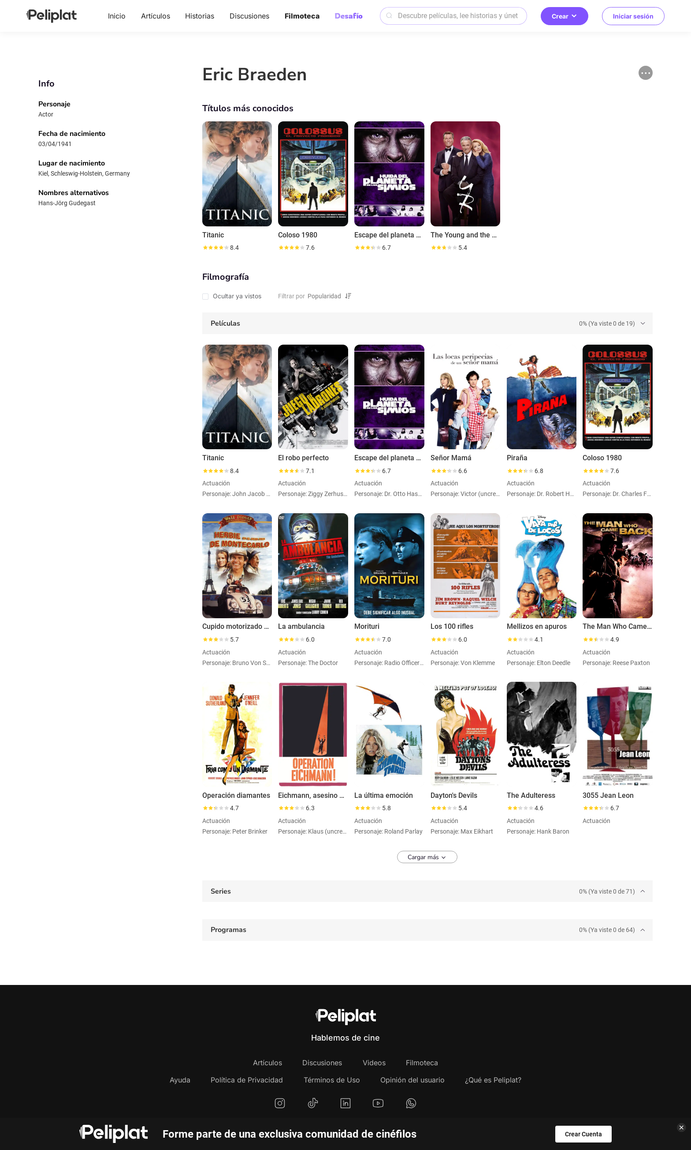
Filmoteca (302, 15)
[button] (646, 73)
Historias (199, 15)
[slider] (215, 247)
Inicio (117, 15)
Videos (374, 1062)
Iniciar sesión (633, 16)
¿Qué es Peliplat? (493, 1079)
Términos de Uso (332, 1079)
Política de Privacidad (247, 1079)
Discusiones (249, 15)
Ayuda (180, 1079)
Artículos (155, 15)
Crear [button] (564, 16)
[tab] (427, 323)
